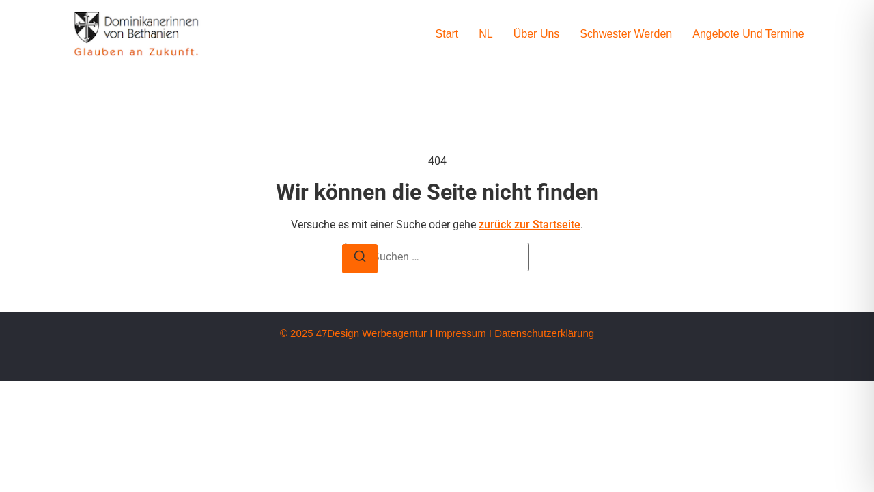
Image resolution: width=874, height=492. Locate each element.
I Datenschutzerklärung (541, 333)
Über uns (536, 34)
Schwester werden (626, 34)
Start (447, 34)
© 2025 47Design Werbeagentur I (356, 333)
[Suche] (360, 258)
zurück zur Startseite (529, 224)
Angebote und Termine (748, 34)
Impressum (460, 333)
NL (485, 34)
